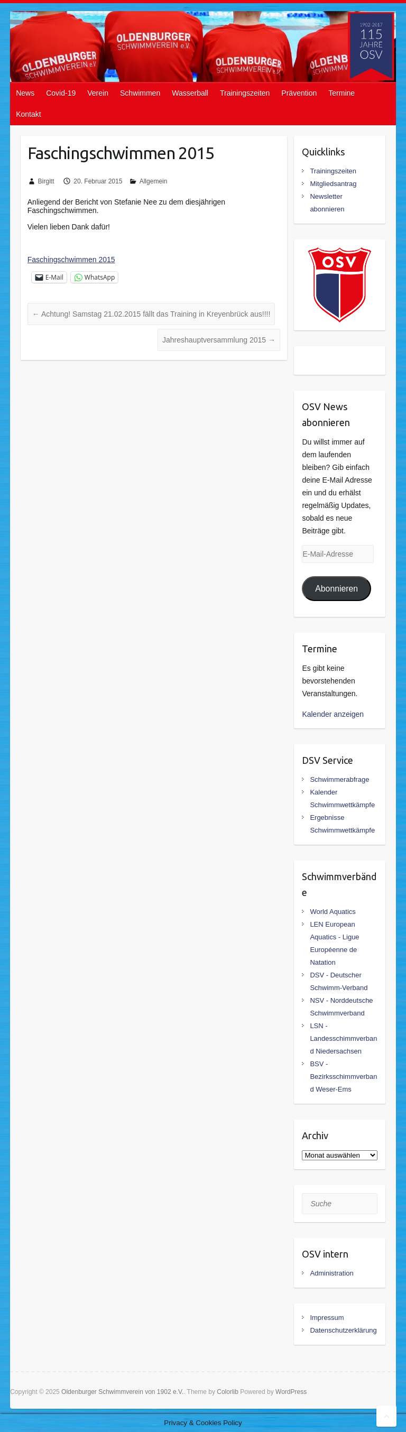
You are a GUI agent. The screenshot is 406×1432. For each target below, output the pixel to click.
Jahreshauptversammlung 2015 (218, 340)
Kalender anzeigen (333, 714)
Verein (97, 93)
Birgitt (46, 181)
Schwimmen (140, 93)
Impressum (327, 1318)
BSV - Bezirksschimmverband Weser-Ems (343, 1076)
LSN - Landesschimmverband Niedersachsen (343, 1038)
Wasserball (190, 93)
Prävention (299, 93)
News (25, 93)
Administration (331, 1273)
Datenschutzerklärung (343, 1330)
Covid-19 (61, 93)
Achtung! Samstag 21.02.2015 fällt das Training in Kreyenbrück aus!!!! (151, 314)
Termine (341, 93)
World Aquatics (332, 912)
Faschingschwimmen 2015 (71, 259)
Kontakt (28, 114)
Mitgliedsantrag (333, 184)
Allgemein (154, 181)
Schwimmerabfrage (339, 779)
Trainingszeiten (245, 93)
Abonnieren (336, 588)
